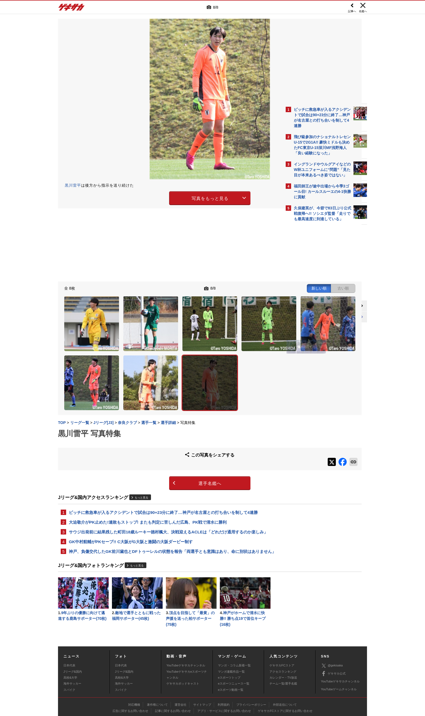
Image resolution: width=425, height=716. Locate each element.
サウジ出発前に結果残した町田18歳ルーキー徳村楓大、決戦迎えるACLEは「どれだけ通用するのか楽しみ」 (168, 494)
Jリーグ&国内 (72, 642)
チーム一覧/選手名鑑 (283, 655)
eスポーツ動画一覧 (230, 661)
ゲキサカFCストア (281, 637)
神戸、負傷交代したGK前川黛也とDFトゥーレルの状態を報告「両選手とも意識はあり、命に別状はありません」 (168, 518)
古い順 (253, 288)
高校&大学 (70, 649)
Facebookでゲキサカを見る (316, 317)
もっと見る (141, 458)
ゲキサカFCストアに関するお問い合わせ (285, 682)
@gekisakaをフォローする (315, 306)
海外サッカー (72, 655)
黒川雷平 (73, 185)
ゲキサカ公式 (333, 645)
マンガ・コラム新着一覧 (234, 637)
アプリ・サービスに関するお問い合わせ (224, 682)
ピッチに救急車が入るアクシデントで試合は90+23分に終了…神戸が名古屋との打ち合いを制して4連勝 (163, 473)
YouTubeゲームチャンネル (339, 660)
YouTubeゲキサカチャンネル (185, 637)
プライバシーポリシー (251, 676)
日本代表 (69, 637)
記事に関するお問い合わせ (173, 682)
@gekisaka (332, 637)
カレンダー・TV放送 (283, 649)
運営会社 (180, 676)
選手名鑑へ (165, 444)
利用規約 (224, 676)
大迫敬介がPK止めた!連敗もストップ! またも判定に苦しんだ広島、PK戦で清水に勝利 (148, 484)
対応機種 (134, 676)
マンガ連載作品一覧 (231, 642)
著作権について (157, 676)
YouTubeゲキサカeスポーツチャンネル (186, 645)
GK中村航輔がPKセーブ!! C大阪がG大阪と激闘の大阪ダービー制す (131, 504)
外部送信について (285, 676)
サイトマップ (202, 676)
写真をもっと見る (165, 197)
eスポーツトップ (229, 649)
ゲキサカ (71, 9)
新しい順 (229, 288)
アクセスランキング (282, 642)
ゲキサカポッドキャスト (182, 655)
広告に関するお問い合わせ (130, 682)
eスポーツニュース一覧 (233, 655)
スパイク (69, 661)
